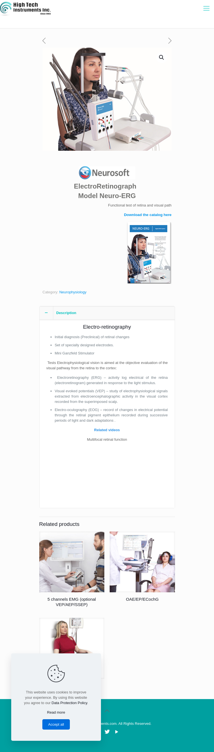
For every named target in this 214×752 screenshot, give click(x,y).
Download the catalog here (148, 215)
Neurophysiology (72, 292)
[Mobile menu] (206, 8)
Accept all (56, 724)
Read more (56, 712)
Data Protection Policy (69, 703)
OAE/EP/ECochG (142, 599)
